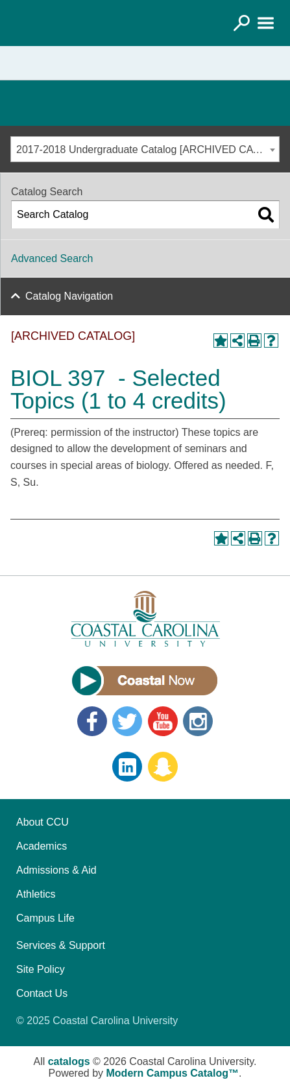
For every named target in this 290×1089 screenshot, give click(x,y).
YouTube (163, 721)
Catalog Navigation (69, 296)
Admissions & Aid (56, 870)
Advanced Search (52, 258)
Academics (41, 846)
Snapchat (163, 767)
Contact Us (41, 993)
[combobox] (145, 149)
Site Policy (40, 969)
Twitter (127, 721)
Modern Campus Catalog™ (172, 1073)
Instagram (198, 721)
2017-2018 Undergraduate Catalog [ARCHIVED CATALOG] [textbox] (147, 149)
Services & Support (60, 945)
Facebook (92, 721)
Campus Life (45, 918)
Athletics (35, 894)
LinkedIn (127, 767)
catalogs (69, 1061)
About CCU (42, 822)
